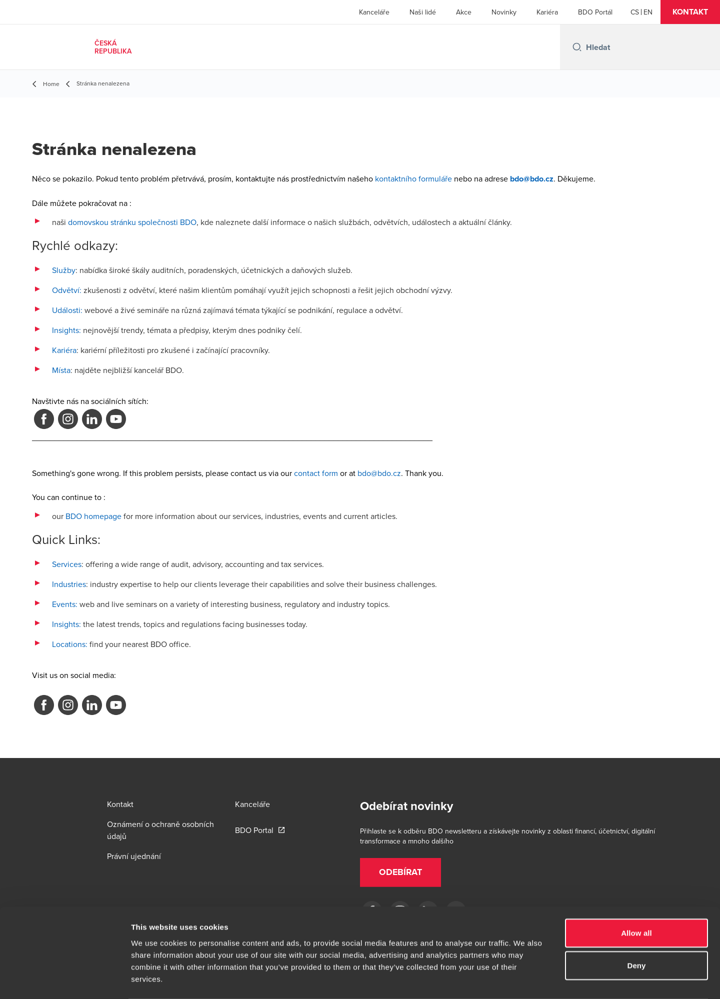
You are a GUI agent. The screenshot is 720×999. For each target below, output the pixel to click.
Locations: (70, 644)
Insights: (66, 330)
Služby (64, 270)
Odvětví (66, 290)
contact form (316, 473)
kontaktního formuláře (413, 178)
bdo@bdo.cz (379, 473)
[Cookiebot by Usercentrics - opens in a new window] (64, 979)
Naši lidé (423, 12)
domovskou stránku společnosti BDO (132, 222)
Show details (525, 979)
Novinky (504, 12)
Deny (636, 926)
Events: (65, 604)
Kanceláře (374, 12)
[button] (690, 12)
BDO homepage (94, 516)
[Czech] (634, 12)
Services (67, 564)
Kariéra (547, 12)
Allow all (636, 892)
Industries (69, 584)
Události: (67, 310)
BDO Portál (595, 12)
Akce (464, 12)
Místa (61, 370)
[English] (648, 12)
